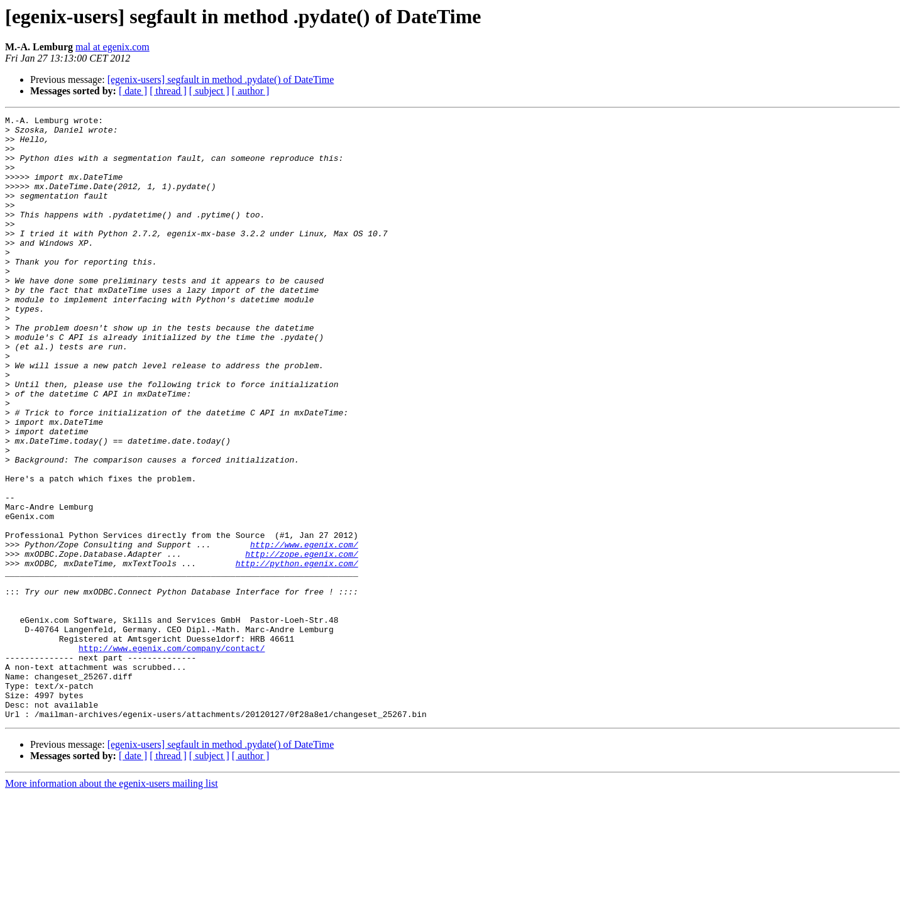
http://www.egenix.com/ (304, 631)
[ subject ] (209, 90)
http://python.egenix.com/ (297, 653)
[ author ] (251, 90)
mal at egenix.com (112, 46)
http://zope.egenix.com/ (301, 642)
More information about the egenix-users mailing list (111, 904)
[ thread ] (168, 90)
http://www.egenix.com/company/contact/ (172, 755)
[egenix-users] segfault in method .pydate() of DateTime (220, 79)
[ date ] (133, 90)
